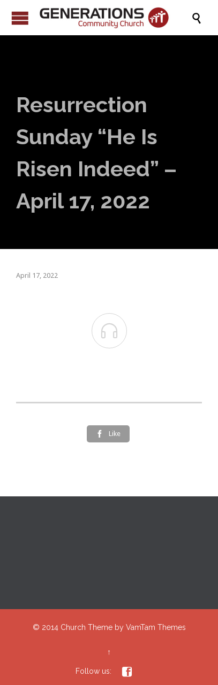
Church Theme (86, 627)
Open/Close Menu (20, 18)
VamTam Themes (156, 627)
